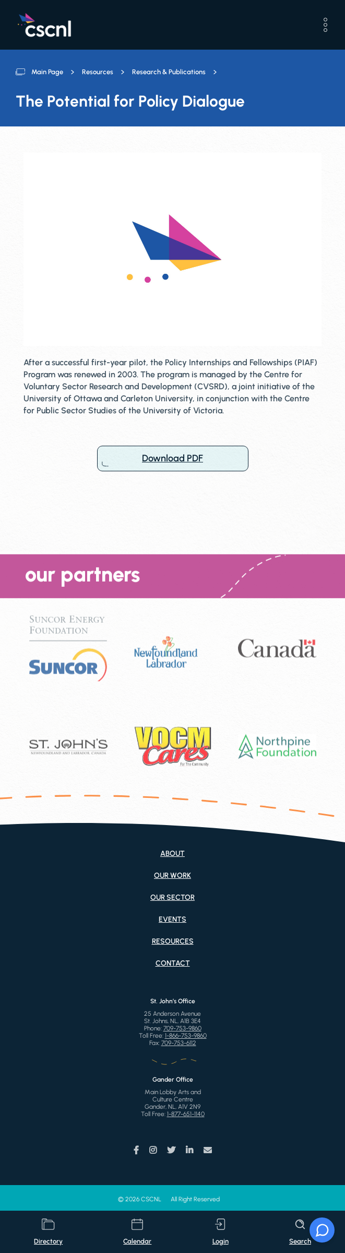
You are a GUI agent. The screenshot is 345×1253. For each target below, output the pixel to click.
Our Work (172, 875)
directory (48, 1232)
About (172, 853)
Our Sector (172, 897)
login (220, 1232)
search (300, 1232)
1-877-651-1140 (186, 1114)
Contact (173, 963)
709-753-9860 (182, 1028)
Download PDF (173, 458)
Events (172, 919)
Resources (97, 72)
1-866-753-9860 (186, 1035)
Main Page (47, 72)
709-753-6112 (178, 1043)
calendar (137, 1232)
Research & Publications (169, 72)
